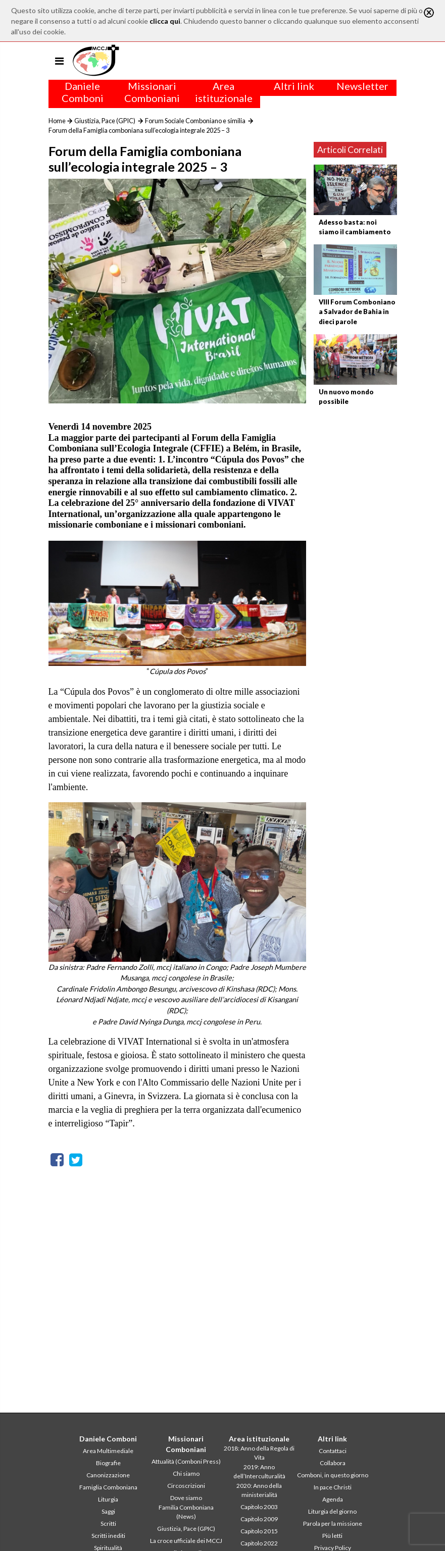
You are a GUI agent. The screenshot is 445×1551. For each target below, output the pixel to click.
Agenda (332, 1499)
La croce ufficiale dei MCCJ (186, 1540)
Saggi (108, 1511)
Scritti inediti (108, 1535)
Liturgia (108, 1499)
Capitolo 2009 (259, 1519)
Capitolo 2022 (259, 1543)
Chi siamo (186, 1473)
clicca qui (165, 21)
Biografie (108, 1463)
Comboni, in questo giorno (332, 1475)
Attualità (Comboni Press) (186, 1461)
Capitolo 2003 (259, 1507)
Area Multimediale (108, 1451)
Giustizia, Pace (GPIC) (104, 121)
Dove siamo (186, 1498)
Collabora (332, 1463)
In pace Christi (333, 1487)
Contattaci (333, 1451)
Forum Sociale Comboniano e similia (195, 121)
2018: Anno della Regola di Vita (259, 1452)
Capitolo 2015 (259, 1531)
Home (57, 121)
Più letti (332, 1535)
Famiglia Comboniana (108, 1487)
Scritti (108, 1523)
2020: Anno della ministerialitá (259, 1490)
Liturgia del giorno (332, 1511)
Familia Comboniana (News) (186, 1512)
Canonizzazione (108, 1475)
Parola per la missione (332, 1523)
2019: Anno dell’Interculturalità (259, 1471)
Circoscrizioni (186, 1485)
